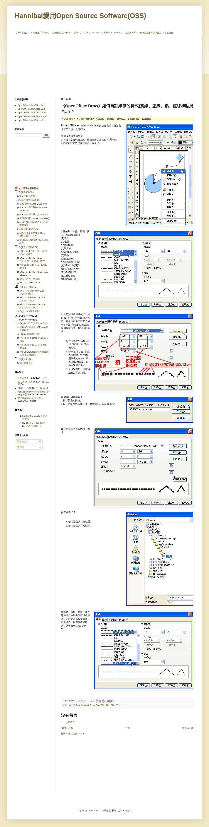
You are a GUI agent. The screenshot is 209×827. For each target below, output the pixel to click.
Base (77, 32)
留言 (20, 447)
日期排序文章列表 (39, 32)
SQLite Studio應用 (28, 319)
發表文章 (22, 441)
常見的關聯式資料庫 (29, 200)
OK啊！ (21, 388)
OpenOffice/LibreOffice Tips (108, 705)
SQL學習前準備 (26, 192)
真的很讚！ (23, 378)
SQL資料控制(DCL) (28, 316)
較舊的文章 (187, 728)
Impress (107, 32)
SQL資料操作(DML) (28, 287)
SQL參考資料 (25, 359)
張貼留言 (70, 722)
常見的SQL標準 (27, 196)
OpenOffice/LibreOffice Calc (31, 109)
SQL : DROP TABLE (30, 278)
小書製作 (168, 32)
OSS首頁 (21, 32)
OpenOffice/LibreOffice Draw (82, 705)
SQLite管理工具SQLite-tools (33, 204)
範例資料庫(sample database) (34, 218)
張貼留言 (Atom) (76, 733)
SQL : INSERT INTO (30, 311)
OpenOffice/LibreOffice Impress (33, 116)
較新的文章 (67, 728)
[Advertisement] (90, 66)
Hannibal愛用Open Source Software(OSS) (80, 16)
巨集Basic (130, 32)
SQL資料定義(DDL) (28, 247)
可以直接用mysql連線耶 (29, 398)
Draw (96, 32)
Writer (118, 32)
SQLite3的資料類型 (28, 229)
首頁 (127, 728)
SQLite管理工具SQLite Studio (34, 214)
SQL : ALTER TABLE (30, 282)
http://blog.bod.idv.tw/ (88, 810)
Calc (87, 32)
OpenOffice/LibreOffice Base (32, 105)
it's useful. (22, 381)
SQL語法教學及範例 (150, 32)
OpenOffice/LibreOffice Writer (32, 120)
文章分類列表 (85, 118)
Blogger (127, 810)
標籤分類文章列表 (61, 32)
